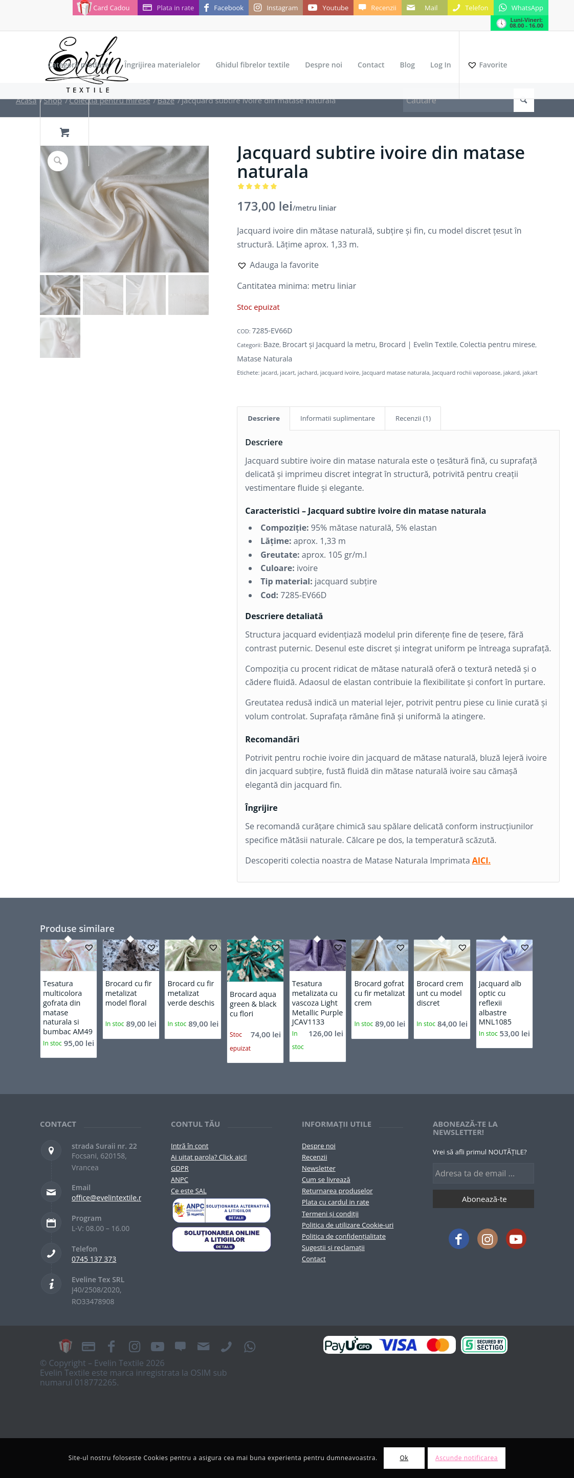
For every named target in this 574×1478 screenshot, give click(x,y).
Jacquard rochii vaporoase (466, 372)
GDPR (180, 1168)
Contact (314, 1258)
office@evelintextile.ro (109, 1197)
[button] (278, 264)
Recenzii (314, 1157)
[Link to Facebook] (224, 7)
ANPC (179, 1179)
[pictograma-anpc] (221, 1210)
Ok (404, 1457)
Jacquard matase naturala (396, 372)
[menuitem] (78, 65)
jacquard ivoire (339, 372)
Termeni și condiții (330, 1213)
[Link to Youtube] (328, 7)
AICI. (481, 860)
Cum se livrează (326, 1179)
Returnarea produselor (337, 1190)
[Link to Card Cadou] (105, 7)
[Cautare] (468, 100)
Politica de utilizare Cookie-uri (347, 1225)
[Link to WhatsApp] (521, 7)
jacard (269, 372)
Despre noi (319, 1145)
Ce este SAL (189, 1190)
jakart (530, 372)
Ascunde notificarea (466, 1457)
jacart (287, 372)
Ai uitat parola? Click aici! (209, 1157)
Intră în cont (189, 1145)
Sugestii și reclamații (333, 1247)
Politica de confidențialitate (344, 1236)
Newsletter (319, 1168)
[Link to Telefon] (471, 7)
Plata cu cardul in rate (335, 1202)
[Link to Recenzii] (377, 7)
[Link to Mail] (425, 7)
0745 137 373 (94, 1259)
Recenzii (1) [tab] (413, 418)
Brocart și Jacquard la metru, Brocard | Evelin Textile (369, 344)
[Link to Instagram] (276, 7)
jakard (511, 372)
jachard (307, 372)
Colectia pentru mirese (497, 344)
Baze (271, 344)
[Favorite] (487, 65)
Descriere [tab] (264, 418)
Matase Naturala (264, 358)
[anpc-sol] (221, 1239)
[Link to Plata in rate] (169, 7)
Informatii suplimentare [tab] (337, 418)
